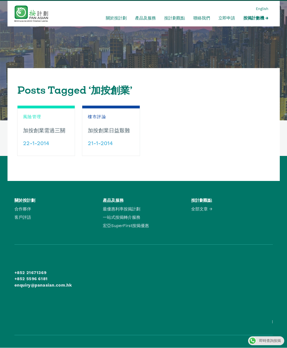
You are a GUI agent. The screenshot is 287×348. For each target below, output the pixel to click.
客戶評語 (22, 217)
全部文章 (199, 209)
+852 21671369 (30, 272)
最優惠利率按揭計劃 (121, 209)
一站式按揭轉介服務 (121, 217)
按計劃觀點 (174, 18)
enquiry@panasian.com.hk (43, 285)
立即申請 (226, 18)
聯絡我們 (201, 18)
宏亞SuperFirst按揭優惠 (126, 225)
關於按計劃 (116, 18)
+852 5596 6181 (31, 278)
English (262, 9)
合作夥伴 (22, 209)
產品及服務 (145, 18)
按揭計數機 (253, 18)
